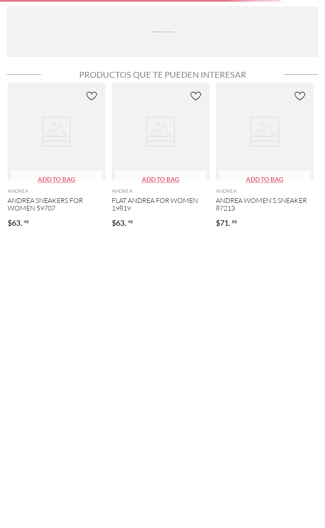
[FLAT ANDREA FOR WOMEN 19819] (160, 155)
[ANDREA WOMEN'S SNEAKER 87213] (265, 155)
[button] (56, 180)
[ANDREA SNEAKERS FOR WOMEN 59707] (56, 155)
